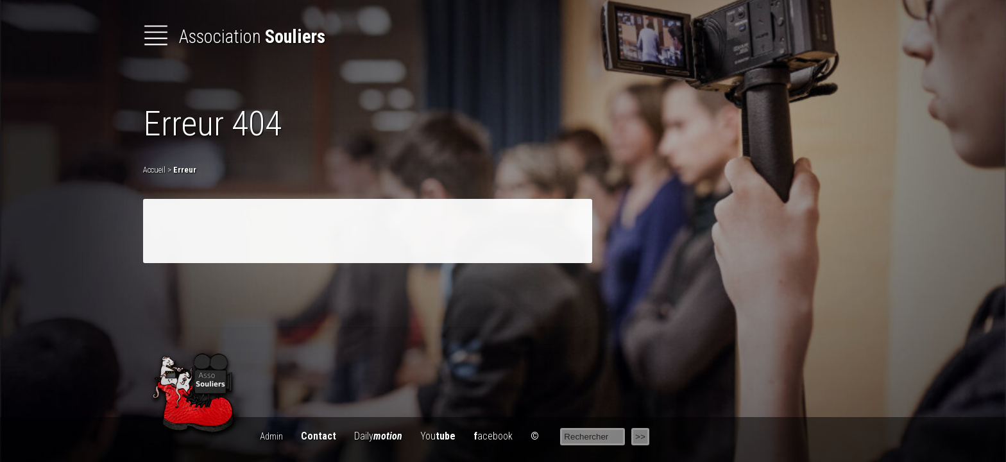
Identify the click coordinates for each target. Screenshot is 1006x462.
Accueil (154, 170)
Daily (378, 436)
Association (234, 36)
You (438, 436)
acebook (493, 436)
